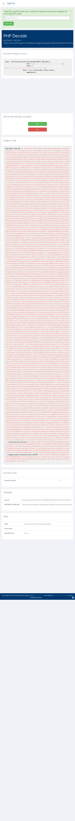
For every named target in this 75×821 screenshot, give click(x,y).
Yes (37, 124)
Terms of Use (38, 595)
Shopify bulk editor (60, 595)
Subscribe (8, 23)
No (37, 129)
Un (11, 3)
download (23, 54)
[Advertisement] (21, 97)
